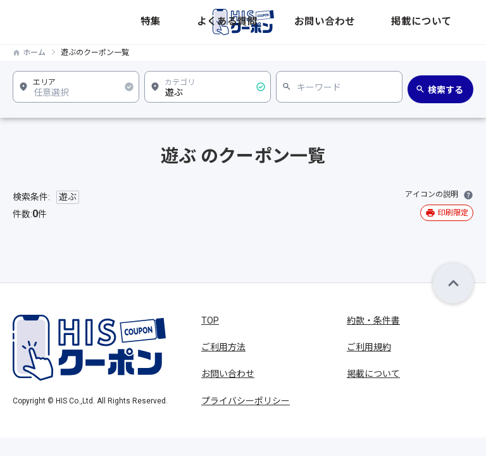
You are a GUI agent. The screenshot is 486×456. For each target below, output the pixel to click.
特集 (298, 22)
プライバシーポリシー (245, 401)
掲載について (448, 22)
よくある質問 (337, 22)
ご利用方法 (223, 347)
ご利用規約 (369, 347)
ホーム (34, 52)
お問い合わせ (393, 22)
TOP (210, 320)
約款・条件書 (373, 320)
